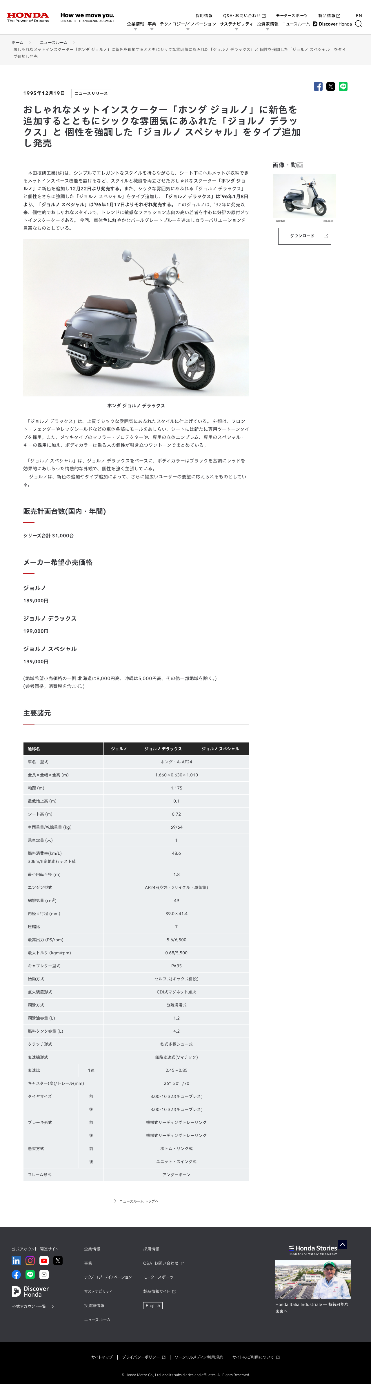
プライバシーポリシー (141, 1359)
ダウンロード (302, 236)
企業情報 (137, 24)
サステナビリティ (238, 24)
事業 (154, 24)
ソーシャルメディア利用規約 (199, 1359)
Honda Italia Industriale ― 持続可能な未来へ (312, 1309)
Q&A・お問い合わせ (244, 10)
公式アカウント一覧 (29, 1308)
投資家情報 (269, 24)
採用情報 (204, 10)
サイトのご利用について (253, 1359)
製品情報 (329, 10)
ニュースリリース (91, 93)
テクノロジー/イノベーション (190, 24)
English (153, 1307)
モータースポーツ (292, 10)
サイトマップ (102, 1359)
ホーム (17, 43)
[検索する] (360, 24)
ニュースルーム (298, 24)
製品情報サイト (156, 1293)
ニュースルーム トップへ (139, 1202)
